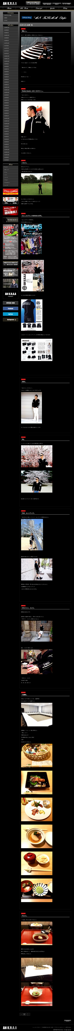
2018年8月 (6, 37)
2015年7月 (6, 100)
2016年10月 (6, 61)
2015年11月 (6, 89)
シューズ (6, 185)
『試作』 (23, 381)
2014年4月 (6, 139)
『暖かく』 (24, 31)
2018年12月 (6, 35)
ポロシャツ (6, 169)
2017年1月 (6, 53)
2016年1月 (6, 84)
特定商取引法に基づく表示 (47, 1027)
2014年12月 (6, 118)
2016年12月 (6, 56)
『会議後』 (24, 694)
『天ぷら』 (24, 915)
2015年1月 (6, 115)
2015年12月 (6, 87)
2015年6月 (6, 102)
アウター (6, 180)
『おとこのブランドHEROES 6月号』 (31, 215)
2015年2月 (6, 113)
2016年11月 (6, 58)
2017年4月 (6, 50)
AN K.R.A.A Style (7, 15)
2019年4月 (6, 32)
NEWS (5, 17)
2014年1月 (6, 146)
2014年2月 (6, 144)
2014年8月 (6, 128)
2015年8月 (6, 97)
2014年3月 (6, 141)
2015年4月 (6, 108)
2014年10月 (6, 123)
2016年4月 (6, 76)
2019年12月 (6, 27)
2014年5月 (6, 136)
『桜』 (23, 439)
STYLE (5, 20)
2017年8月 (6, 45)
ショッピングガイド (36, 1027)
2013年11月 (6, 152)
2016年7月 (6, 69)
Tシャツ (6, 167)
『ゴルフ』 (24, 162)
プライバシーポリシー (59, 1027)
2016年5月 (6, 74)
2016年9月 (6, 63)
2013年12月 (6, 149)
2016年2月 (6, 82)
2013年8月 (6, 159)
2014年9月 (6, 126)
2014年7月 (6, 131)
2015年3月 (6, 110)
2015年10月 (6, 92)
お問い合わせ (68, 1027)
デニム (5, 172)
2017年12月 (6, 43)
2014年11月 (6, 121)
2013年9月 (6, 157)
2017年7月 (6, 48)
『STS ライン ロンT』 (28, 608)
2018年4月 (6, 40)
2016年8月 (6, 66)
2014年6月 (6, 133)
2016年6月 (6, 71)
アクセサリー (7, 182)
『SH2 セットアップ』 (28, 513)
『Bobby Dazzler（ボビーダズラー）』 (32, 91)
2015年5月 (6, 105)
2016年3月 (6, 79)
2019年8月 (6, 30)
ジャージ (6, 177)
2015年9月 (6, 95)
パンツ (5, 174)
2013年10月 (6, 154)
